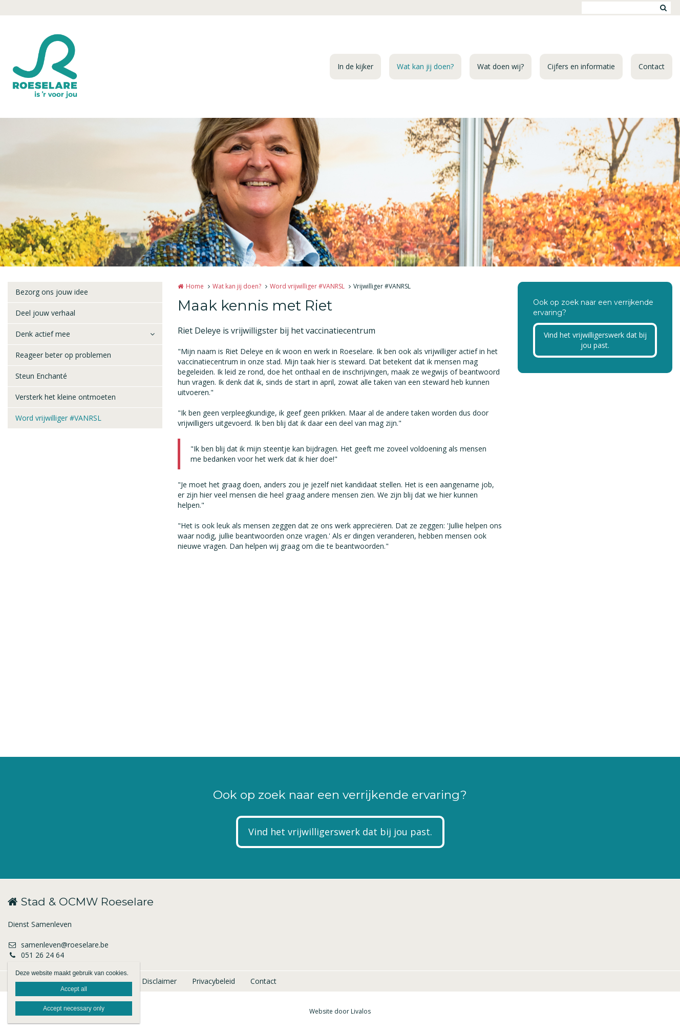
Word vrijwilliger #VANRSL (58, 418)
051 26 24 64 (36, 955)
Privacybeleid (213, 981)
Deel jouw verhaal (45, 313)
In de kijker (355, 66)
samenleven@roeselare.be (58, 945)
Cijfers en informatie (581, 66)
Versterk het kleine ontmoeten (65, 397)
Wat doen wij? (500, 66)
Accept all (73, 989)
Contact (652, 66)
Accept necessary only (73, 1008)
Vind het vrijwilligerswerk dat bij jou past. (595, 340)
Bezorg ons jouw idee (51, 292)
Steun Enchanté (41, 376)
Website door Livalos (340, 1011)
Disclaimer (159, 981)
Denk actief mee (42, 334)
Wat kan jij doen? (425, 66)
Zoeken (663, 8)
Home (195, 286)
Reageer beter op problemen (63, 355)
